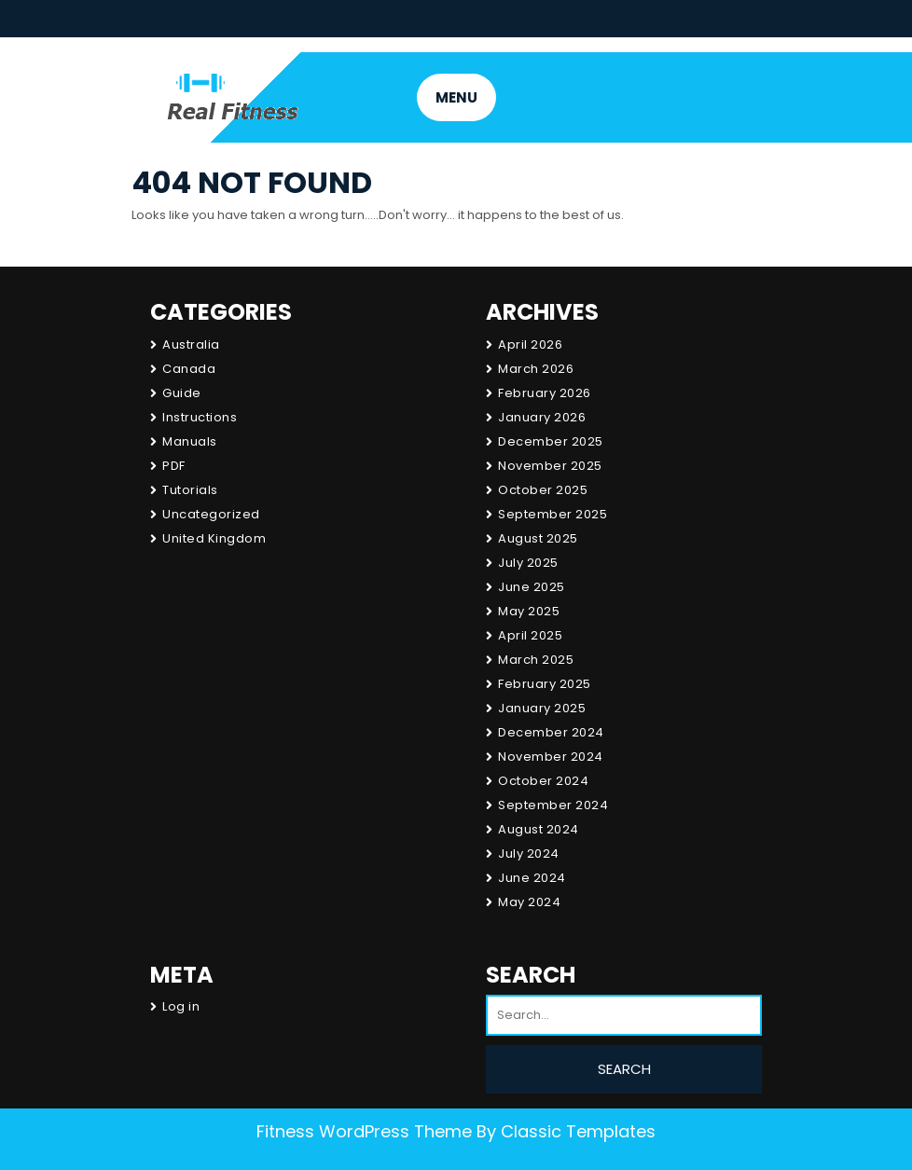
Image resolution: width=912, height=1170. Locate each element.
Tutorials (190, 490)
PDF (174, 466)
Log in (181, 1006)
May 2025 (529, 611)
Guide (181, 393)
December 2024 (551, 732)
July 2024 (529, 853)
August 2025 (538, 538)
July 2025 (528, 562)
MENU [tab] (456, 97)
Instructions (199, 417)
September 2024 (553, 805)
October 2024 (543, 781)
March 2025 (535, 659)
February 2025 (544, 684)
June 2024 (532, 878)
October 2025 (542, 490)
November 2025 (550, 466)
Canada (188, 369)
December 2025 (550, 441)
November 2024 (550, 756)
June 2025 (531, 587)
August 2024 (538, 829)
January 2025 (542, 708)
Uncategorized (211, 514)
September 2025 (552, 514)
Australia (191, 344)
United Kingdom (214, 538)
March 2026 (535, 369)
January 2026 (542, 417)
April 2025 (530, 635)
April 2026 (530, 344)
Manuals (189, 441)
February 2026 (544, 393)
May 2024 (529, 902)
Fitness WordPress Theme (364, 1131)
